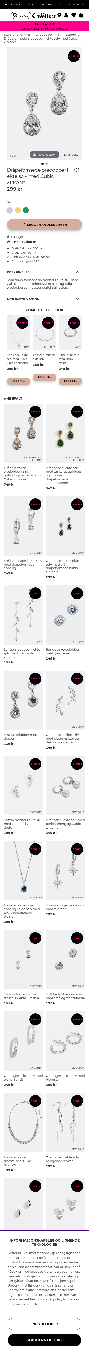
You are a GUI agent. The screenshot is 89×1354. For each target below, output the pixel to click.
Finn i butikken (21, 242)
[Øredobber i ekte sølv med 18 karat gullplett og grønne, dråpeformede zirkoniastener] (27, 210)
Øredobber (44, 34)
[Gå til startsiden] (45, 15)
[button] (67, 15)
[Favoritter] (75, 15)
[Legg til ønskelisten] (76, 170)
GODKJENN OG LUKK (44, 1340)
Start (7, 34)
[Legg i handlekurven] (44, 224)
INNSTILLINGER (44, 1324)
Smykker (23, 34)
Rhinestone (67, 34)
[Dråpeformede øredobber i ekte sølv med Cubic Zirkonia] (11, 210)
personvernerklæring (24, 1299)
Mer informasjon (23, 299)
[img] (42, 164)
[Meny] (7, 15)
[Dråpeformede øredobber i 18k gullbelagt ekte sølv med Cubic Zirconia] (19, 210)
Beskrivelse (18, 272)
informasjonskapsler (23, 1304)
